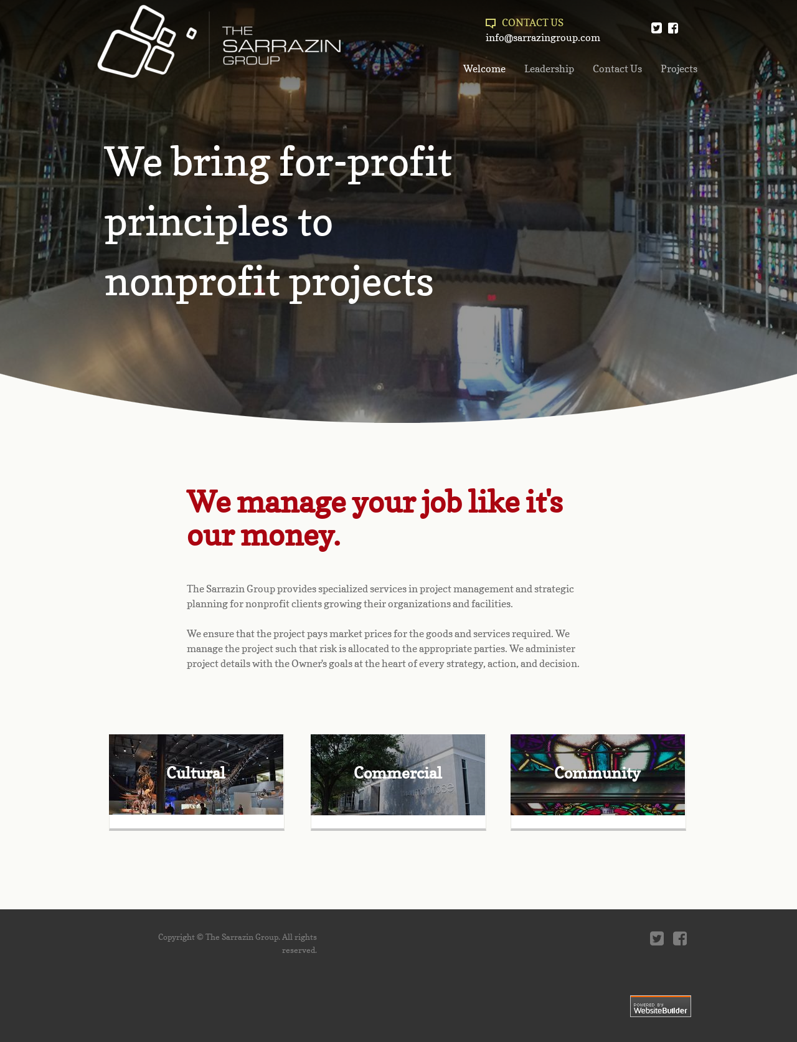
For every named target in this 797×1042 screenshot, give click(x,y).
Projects (679, 68)
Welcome (484, 68)
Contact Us (617, 68)
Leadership (549, 68)
